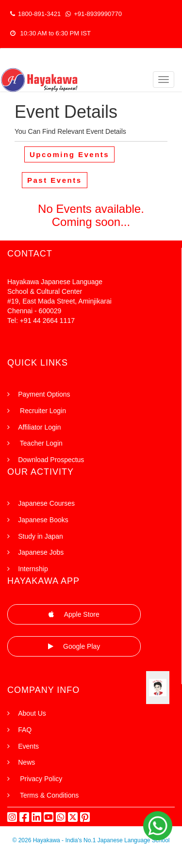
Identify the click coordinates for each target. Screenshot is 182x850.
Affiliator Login (39, 427)
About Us (32, 713)
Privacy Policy (40, 779)
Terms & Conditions (48, 795)
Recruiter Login (42, 411)
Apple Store (74, 614)
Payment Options (44, 394)
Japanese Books (43, 520)
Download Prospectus (51, 460)
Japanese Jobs (41, 552)
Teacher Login (40, 443)
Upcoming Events (69, 154)
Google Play (74, 646)
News (26, 762)
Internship (33, 569)
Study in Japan (40, 536)
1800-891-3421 (35, 13)
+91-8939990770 (94, 13)
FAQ (25, 730)
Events (28, 746)
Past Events (54, 180)
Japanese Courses (46, 503)
